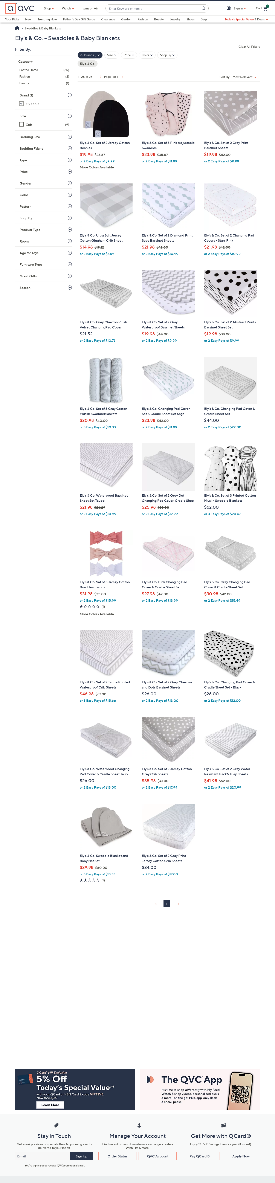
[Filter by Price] (129, 55)
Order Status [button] (117, 1156)
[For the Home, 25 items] (44, 69)
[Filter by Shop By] (167, 55)
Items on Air (90, 8)
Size (23, 116)
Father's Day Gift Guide (79, 19)
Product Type (30, 229)
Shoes (190, 19)
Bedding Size (30, 137)
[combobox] (153, 8)
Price (24, 171)
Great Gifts (28, 276)
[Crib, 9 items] (44, 124)
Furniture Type (31, 264)
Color (24, 195)
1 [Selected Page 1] (166, 904)
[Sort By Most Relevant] (246, 77)
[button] (229, 8)
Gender (26, 183)
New (28, 19)
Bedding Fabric (31, 148)
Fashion (143, 19)
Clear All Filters (249, 46)
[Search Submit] (204, 8)
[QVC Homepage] (17, 28)
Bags (204, 19)
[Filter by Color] (147, 55)
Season (25, 287)
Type (23, 160)
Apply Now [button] (241, 1156)
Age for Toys (29, 253)
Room (24, 241)
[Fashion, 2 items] (44, 76)
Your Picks (12, 19)
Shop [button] (47, 8)
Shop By (26, 218)
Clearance (108, 19)
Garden (126, 19)
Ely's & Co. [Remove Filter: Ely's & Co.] (87, 63)
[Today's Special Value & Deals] (246, 19)
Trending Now (47, 19)
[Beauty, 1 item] (44, 83)
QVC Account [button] (157, 1156)
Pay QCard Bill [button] (200, 1156)
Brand (26, 95)
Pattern (25, 206)
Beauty (159, 19)
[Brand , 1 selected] (90, 55)
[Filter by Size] (111, 55)
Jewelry (175, 19)
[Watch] (66, 8)
